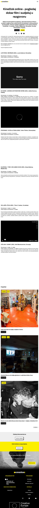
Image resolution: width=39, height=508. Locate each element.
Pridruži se (9, 490)
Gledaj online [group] (19, 438)
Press (29, 490)
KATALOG (29, 481)
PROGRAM (29, 479)
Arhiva (29, 494)
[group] (12, 463)
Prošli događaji (29, 492)
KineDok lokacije (29, 483)
